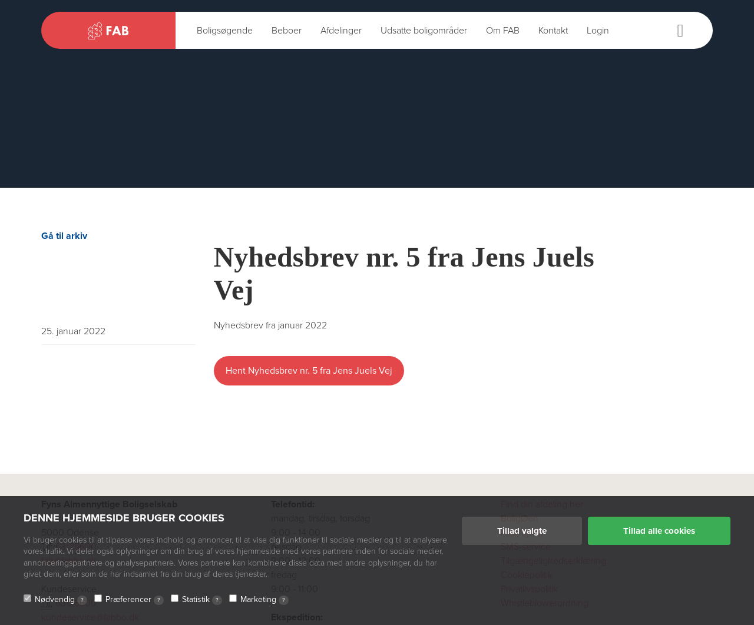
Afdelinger (341, 30)
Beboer (287, 30)
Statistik (202, 599)
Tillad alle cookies (659, 531)
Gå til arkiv (64, 236)
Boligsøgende (225, 30)
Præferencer (134, 599)
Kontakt (553, 30)
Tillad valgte (522, 531)
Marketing (264, 599)
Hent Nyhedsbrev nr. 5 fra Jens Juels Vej (309, 371)
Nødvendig (61, 599)
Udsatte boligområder (424, 30)
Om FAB (503, 30)
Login (598, 30)
